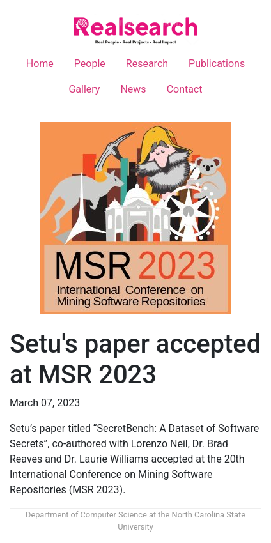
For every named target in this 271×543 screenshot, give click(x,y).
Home (40, 63)
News (133, 89)
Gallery (84, 89)
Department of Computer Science (86, 514)
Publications (217, 63)
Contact (185, 89)
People (89, 63)
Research (147, 63)
